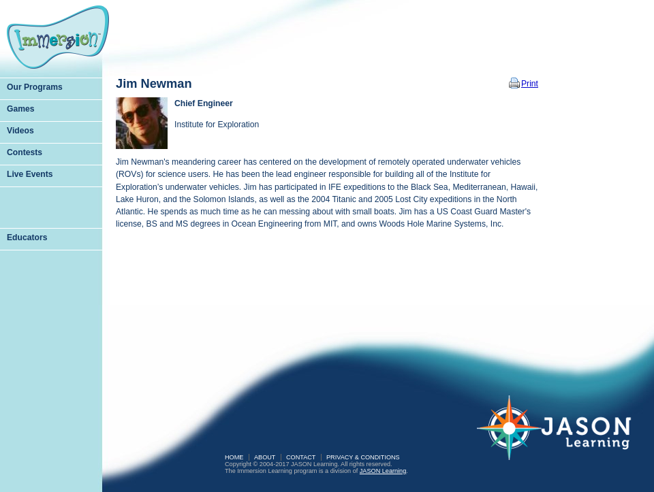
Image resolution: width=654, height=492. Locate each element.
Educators (27, 237)
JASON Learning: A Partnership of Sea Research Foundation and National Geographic (562, 436)
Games (21, 109)
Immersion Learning (58, 37)
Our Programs (35, 87)
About (264, 457)
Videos (20, 130)
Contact (300, 457)
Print (529, 83)
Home (234, 457)
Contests (24, 152)
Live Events (30, 174)
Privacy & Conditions (363, 457)
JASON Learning (383, 471)
